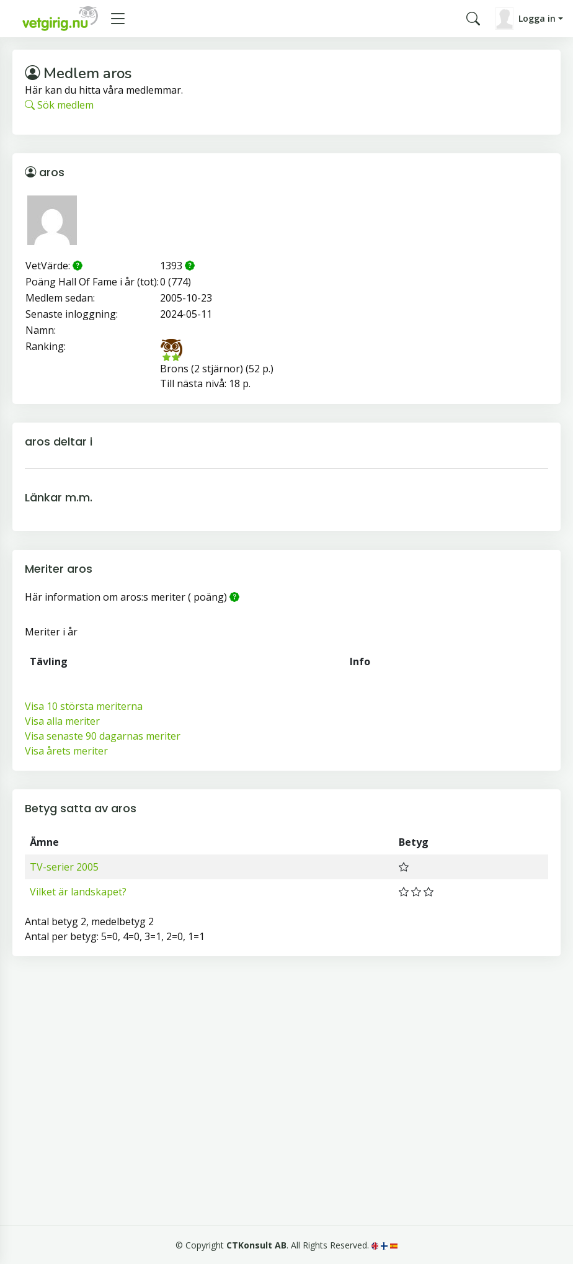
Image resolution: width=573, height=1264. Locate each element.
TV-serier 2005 (64, 867)
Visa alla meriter (62, 721)
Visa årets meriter (66, 751)
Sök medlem (59, 105)
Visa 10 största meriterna (84, 706)
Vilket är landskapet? (78, 892)
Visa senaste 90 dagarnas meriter (102, 736)
